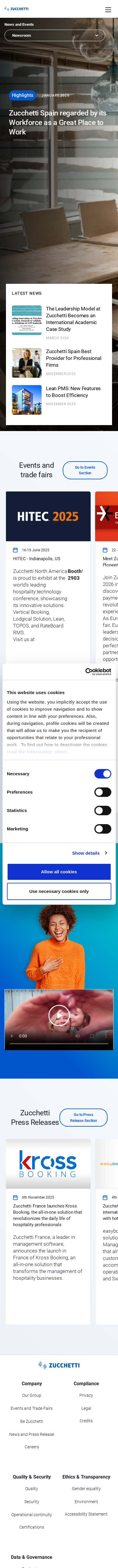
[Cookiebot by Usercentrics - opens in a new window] (85, 672)
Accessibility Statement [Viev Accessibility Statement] (86, 1514)
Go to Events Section (85, 470)
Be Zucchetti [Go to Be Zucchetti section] (31, 1421)
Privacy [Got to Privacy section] (86, 1395)
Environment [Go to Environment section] (86, 1501)
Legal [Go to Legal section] (86, 1408)
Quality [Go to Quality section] (31, 1488)
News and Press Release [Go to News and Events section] (31, 1434)
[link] (47, 652)
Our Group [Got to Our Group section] (31, 1395)
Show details (86, 853)
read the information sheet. (37, 751)
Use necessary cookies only (59, 891)
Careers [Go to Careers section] (32, 1446)
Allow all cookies (59, 871)
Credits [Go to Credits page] (86, 1420)
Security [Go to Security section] (31, 1501)
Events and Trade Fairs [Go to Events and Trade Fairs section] (32, 1408)
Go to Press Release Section (83, 1117)
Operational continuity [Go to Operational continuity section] (31, 1514)
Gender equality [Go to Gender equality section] (86, 1488)
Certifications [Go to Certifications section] (31, 1527)
